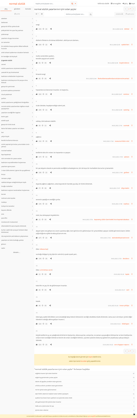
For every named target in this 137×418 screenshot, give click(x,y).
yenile (17, 14)
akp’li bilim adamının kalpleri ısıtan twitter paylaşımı (51, 394)
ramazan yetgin (6, 178)
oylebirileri (125, 44)
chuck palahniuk (6, 94)
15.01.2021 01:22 (108, 345)
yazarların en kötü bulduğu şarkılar (12, 240)
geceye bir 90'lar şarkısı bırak (10, 26)
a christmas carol (46, 270)
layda (127, 274)
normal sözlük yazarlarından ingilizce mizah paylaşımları (15, 107)
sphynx (126, 157)
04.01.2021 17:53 (116, 259)
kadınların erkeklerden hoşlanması (12, 76)
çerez (89, 416)
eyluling (126, 110)
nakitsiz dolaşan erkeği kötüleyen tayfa (13, 182)
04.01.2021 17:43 (117, 157)
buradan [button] (84, 361)
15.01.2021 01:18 (113, 306)
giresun (3, 244)
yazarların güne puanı (8, 166)
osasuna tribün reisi (122, 141)
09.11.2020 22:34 (118, 29)
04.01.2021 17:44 (117, 172)
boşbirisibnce (124, 63)
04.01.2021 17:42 (108, 141)
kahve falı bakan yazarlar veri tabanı (12, 128)
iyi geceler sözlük (6, 60)
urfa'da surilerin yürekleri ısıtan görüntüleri (49, 386)
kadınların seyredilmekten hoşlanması (13, 162)
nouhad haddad (6, 150)
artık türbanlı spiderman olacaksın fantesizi (15, 52)
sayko (3, 248)
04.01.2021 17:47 (115, 188)
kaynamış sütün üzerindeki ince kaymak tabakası (111, 219)
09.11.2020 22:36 (113, 63)
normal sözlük (17, 3)
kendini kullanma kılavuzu (9, 140)
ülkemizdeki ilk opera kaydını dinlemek (13, 226)
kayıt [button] (90, 357)
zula (2, 214)
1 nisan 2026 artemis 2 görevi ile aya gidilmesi (15, 170)
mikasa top (44, 249)
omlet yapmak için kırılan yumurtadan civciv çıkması (15, 145)
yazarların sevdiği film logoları (10, 113)
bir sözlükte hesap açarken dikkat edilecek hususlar (14, 47)
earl (127, 290)
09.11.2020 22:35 (115, 45)
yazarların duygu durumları (10, 38)
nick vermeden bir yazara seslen (11, 158)
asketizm (4, 18)
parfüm (3, 98)
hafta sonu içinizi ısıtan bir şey (44, 406)
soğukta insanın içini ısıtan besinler (46, 373)
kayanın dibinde (6, 210)
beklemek (4, 22)
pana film (4, 218)
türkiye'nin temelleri (7, 206)
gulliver (126, 172)
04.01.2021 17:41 (117, 125)
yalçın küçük (5, 136)
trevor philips (124, 305)
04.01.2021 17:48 (117, 204)
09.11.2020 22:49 (117, 110)
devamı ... (16, 252)
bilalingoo (125, 324)
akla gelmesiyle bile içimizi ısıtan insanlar (48, 402)
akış (5, 9)
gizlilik (94, 416)
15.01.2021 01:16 (119, 274)
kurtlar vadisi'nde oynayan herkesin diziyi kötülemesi (14, 231)
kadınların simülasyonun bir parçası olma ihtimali (14, 81)
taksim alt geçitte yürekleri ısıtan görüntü (48, 381)
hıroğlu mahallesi (6, 186)
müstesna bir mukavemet (9, 222)
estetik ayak (5, 120)
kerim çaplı (4, 116)
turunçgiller (116, 3)
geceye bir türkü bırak (8, 124)
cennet (3, 64)
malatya (4, 202)
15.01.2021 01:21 (115, 324)
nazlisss (126, 204)
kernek (3, 194)
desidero (126, 258)
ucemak (126, 125)
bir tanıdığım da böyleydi (9, 56)
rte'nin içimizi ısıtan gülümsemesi (45, 390)
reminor (126, 94)
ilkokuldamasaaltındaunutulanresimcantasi (113, 78)
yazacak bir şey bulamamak (10, 72)
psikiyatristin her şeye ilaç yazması (12, 30)
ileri (2, 132)
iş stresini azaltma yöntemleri (10, 90)
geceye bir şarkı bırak (8, 86)
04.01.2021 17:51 (88, 219)
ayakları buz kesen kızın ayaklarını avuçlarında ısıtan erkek (53, 398)
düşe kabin (125, 188)
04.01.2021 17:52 (105, 238)
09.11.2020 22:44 (91, 79)
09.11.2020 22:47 (117, 94)
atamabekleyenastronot (120, 238)
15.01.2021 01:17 (120, 290)
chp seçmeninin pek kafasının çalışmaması (14, 236)
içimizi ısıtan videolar (41, 410)
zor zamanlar (5, 42)
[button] (104, 4)
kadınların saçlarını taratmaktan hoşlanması (15, 190)
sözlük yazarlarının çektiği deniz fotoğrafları (15, 102)
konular (28, 9)
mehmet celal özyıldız (8, 198)
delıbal (126, 29)
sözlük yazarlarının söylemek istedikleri (13, 68)
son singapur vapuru (121, 344)
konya (3, 174)
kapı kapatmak (6, 154)
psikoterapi (4, 34)
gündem (17, 9)
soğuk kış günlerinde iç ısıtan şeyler (46, 377)
